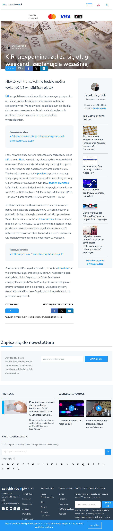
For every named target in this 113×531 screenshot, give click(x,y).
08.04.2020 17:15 (19, 48)
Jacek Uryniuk (19, 46)
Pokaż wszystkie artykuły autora (95, 262)
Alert (43, 502)
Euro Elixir (64, 268)
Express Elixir (46, 218)
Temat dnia (27, 494)
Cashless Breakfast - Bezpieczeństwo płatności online (97, 424)
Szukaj (43, 507)
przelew (41, 173)
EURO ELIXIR (56, 317)
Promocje (8, 393)
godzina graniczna (58, 182)
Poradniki (26, 513)
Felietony (26, 498)
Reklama (63, 498)
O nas (61, 494)
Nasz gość (27, 504)
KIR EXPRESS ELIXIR (36, 317)
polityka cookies (44, 527)
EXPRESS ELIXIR (20, 317)
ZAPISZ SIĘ (96, 358)
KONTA (11, 68)
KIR (7, 96)
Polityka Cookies (66, 509)
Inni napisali (27, 519)
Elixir (21, 159)
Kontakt (62, 513)
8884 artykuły (99, 108)
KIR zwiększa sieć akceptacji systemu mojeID (36, 254)
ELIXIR (47, 317)
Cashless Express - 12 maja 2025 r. (71, 422)
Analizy (25, 509)
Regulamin (63, 504)
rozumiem (95, 525)
